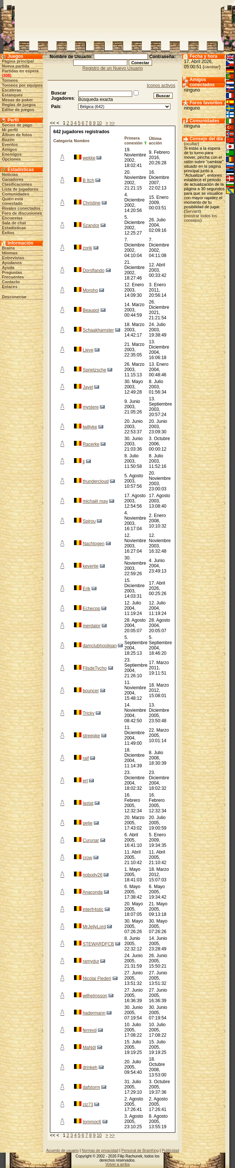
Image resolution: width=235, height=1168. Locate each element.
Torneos (10, 80)
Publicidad (170, 1150)
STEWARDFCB (98, 944)
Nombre (82, 140)
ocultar (191, 143)
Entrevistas (13, 258)
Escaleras (11, 90)
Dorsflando (93, 270)
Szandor (91, 225)
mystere (91, 407)
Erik (86, 588)
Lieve (88, 350)
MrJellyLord (94, 926)
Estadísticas (14, 227)
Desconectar (14, 297)
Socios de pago (17, 125)
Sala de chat (14, 223)
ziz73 (88, 1104)
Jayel (88, 387)
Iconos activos (161, 85)
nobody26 (92, 875)
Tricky (89, 713)
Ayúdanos (12, 262)
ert (85, 780)
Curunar (91, 840)
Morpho (90, 290)
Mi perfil (10, 130)
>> (111, 123)
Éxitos (8, 232)
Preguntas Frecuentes (13, 274)
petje (87, 823)
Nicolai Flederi (97, 978)
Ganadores (12, 179)
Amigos (9, 149)
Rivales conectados (21, 208)
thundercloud (95, 481)
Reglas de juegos (19, 104)
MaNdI (89, 1047)
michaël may (95, 501)
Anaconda (92, 892)
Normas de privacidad (100, 1150)
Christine (91, 203)
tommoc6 (92, 1121)
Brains (8, 248)
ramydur (91, 961)
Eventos (10, 144)
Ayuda (8, 267)
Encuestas (12, 218)
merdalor (91, 625)
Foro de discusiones (22, 213)
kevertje (90, 566)
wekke (89, 158)
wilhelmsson (95, 995)
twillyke (90, 427)
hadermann (94, 1013)
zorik (87, 248)
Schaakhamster (98, 330)
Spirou (89, 521)
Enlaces (10, 286)
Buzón (8, 139)
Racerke (91, 444)
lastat (88, 803)
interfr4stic (93, 909)
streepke (91, 735)
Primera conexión (133, 140)
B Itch (88, 180)
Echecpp (91, 608)
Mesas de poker (17, 100)
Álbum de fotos (17, 134)
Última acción (155, 140)
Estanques (12, 95)
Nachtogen (93, 543)
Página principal (18, 61)
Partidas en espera (20, 71)
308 (6, 75)
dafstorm (91, 1087)
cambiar (211, 67)
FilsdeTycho (95, 668)
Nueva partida (15, 66)
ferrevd (89, 1030)
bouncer (91, 690)
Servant (192, 211)
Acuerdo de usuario (62, 1150)
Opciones (11, 159)
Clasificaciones (17, 184)
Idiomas (10, 253)
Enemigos (12, 154)
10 (99, 123)
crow (87, 857)
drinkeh (90, 1067)
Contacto (11, 282)
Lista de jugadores (20, 189)
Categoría (62, 140)
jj (83, 461)
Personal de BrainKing (140, 1150)
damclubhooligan (100, 645)
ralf (86, 758)
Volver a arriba (117, 1164)
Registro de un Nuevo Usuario (113, 68)
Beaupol (91, 310)
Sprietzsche (94, 370)
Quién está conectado (12, 201)
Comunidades (15, 194)
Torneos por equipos (22, 85)
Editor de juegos (18, 109)
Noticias (10, 174)
